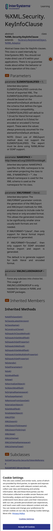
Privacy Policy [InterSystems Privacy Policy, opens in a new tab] (18, 514)
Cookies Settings (26, 520)
